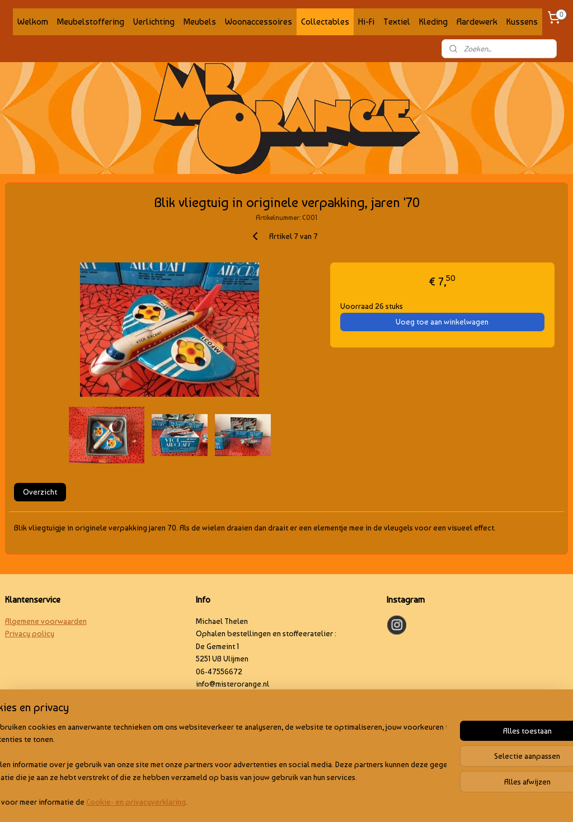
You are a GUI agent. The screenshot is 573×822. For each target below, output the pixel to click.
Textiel (396, 21)
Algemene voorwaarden (46, 621)
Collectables (325, 21)
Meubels (200, 21)
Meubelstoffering (90, 21)
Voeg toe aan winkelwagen (442, 321)
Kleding (433, 21)
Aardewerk (477, 21)
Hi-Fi (366, 21)
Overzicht (40, 491)
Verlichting (154, 21)
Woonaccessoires (258, 21)
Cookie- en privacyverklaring (170, 802)
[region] (212, 765)
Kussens (522, 21)
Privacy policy (29, 633)
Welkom (32, 21)
